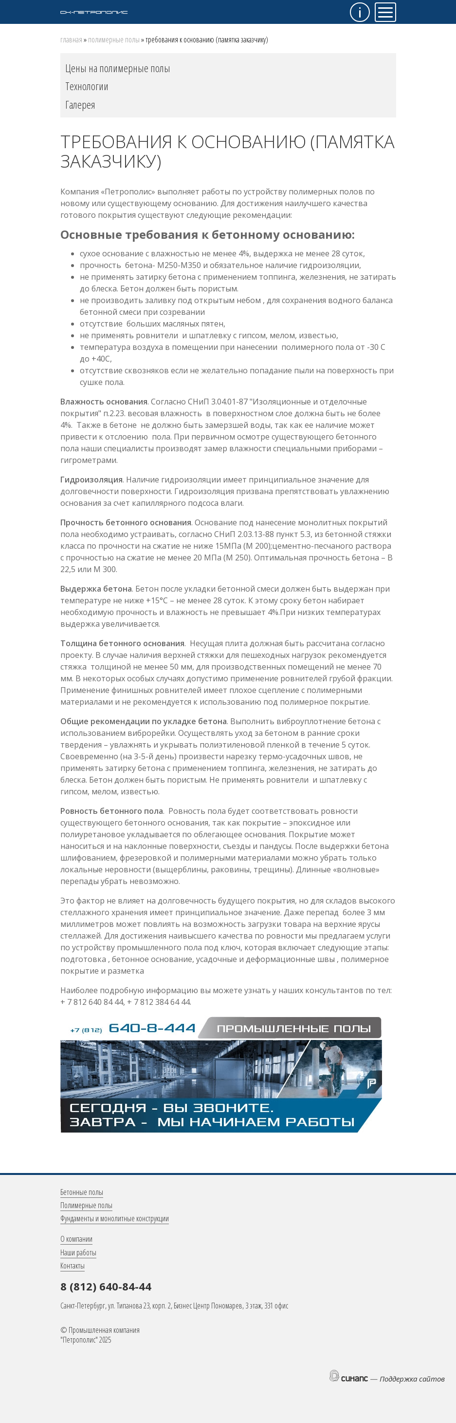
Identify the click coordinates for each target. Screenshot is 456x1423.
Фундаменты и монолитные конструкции (114, 1218)
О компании (76, 1238)
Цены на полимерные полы (117, 67)
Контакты (72, 1265)
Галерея (80, 104)
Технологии (87, 85)
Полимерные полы (114, 39)
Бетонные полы (81, 1192)
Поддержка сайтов (412, 1379)
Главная (71, 39)
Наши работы (78, 1252)
